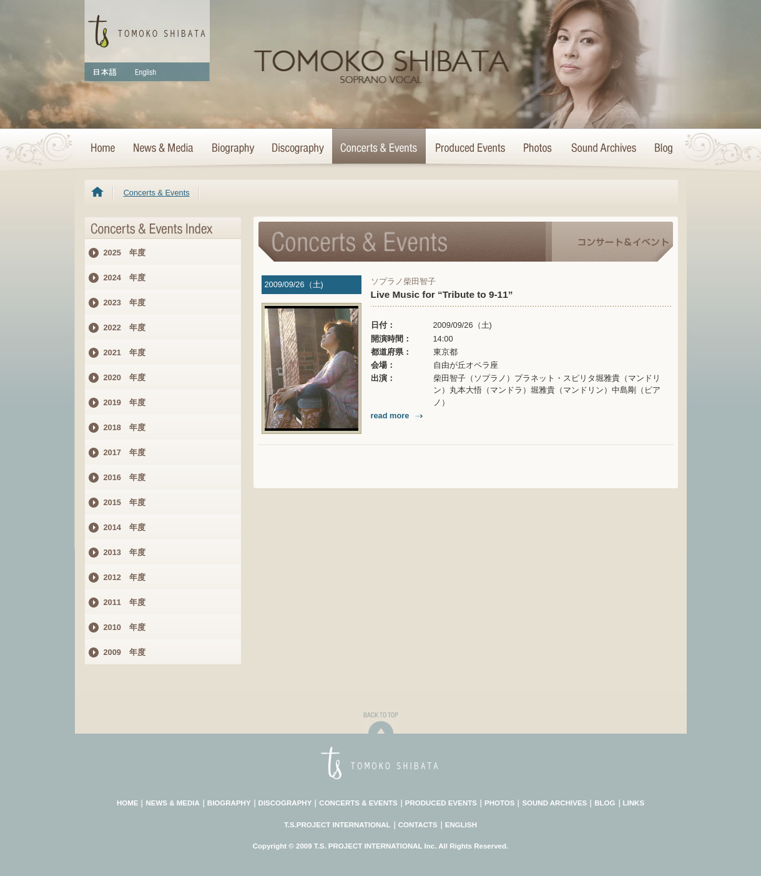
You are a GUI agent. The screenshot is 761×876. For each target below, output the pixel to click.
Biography (232, 149)
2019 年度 (124, 402)
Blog (661, 149)
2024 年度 (124, 277)
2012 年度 (124, 577)
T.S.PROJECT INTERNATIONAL (337, 825)
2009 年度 (124, 652)
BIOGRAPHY (229, 803)
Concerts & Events (379, 149)
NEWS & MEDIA (172, 803)
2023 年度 (124, 302)
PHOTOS (499, 803)
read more (398, 415)
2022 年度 (124, 327)
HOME (104, 149)
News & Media (163, 149)
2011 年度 (124, 602)
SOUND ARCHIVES (554, 803)
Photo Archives (538, 149)
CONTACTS (418, 825)
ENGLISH (461, 825)
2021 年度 (124, 352)
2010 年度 (124, 627)
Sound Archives (603, 149)
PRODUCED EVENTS (441, 803)
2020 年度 (124, 377)
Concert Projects (469, 149)
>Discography (297, 149)
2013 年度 (124, 552)
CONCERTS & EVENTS (358, 803)
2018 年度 (124, 427)
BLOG (604, 803)
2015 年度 (124, 502)
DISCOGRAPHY (285, 803)
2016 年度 (124, 477)
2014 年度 (124, 527)
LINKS (634, 803)
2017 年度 (124, 452)
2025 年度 (124, 252)
